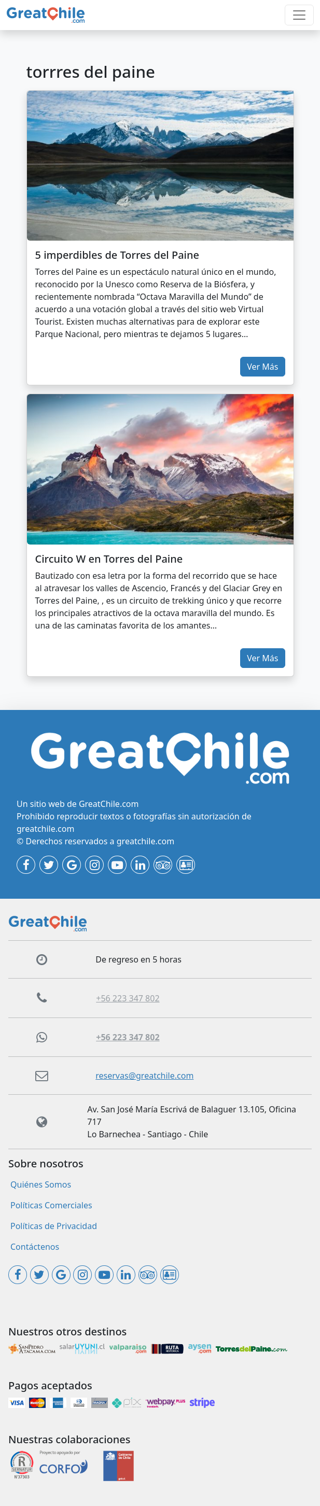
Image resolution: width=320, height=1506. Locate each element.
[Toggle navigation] (299, 15)
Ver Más (262, 366)
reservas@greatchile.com (144, 1075)
